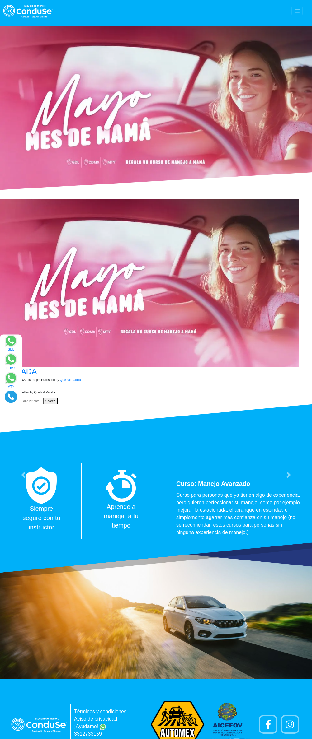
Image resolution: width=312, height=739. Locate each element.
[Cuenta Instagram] (290, 724)
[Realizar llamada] (11, 396)
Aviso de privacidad (95, 719)
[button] (23, 475)
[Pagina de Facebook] (268, 724)
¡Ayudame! (90, 726)
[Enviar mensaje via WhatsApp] (11, 345)
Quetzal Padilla (70, 380)
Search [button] (50, 401)
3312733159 (88, 734)
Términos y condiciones (100, 711)
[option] (156, 501)
